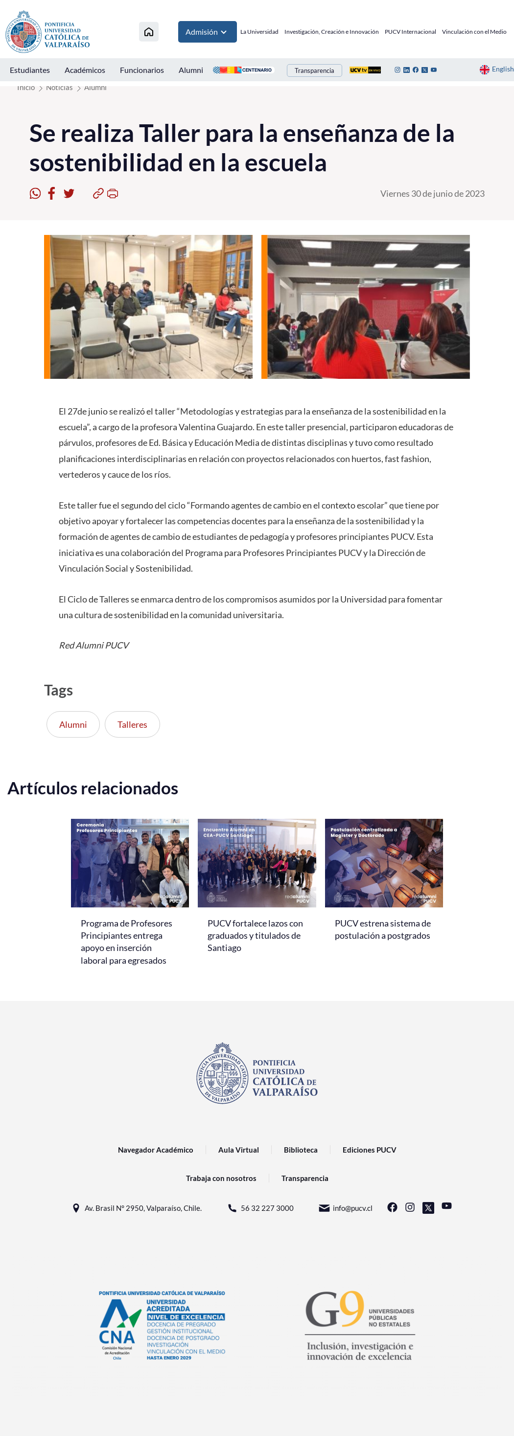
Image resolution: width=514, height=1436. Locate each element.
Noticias (59, 87)
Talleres (132, 724)
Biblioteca (301, 1149)
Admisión (208, 32)
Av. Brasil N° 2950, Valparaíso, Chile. (136, 1208)
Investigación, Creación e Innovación (331, 31)
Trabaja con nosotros (221, 1178)
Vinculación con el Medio (474, 31)
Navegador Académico (155, 1149)
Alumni (191, 69)
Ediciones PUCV (370, 1149)
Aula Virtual (238, 1149)
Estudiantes (30, 69)
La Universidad (259, 31)
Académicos (85, 69)
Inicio (26, 87)
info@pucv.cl (345, 1208)
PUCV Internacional (410, 31)
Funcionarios (142, 69)
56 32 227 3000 (260, 1208)
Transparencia (314, 70)
